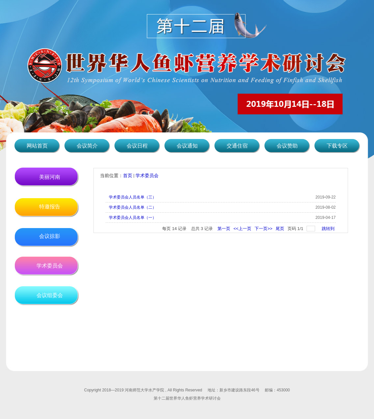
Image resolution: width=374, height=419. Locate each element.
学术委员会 (50, 265)
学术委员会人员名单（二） (132, 207)
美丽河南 (49, 177)
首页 (127, 175)
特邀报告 (49, 206)
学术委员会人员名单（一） (132, 217)
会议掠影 (49, 236)
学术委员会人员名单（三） (132, 197)
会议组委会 (50, 295)
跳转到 (329, 228)
